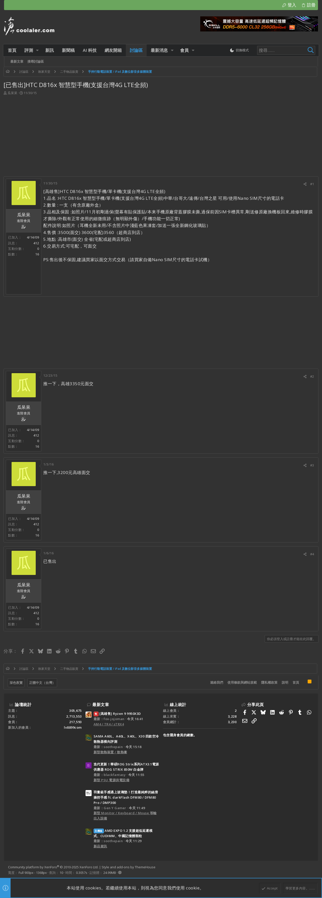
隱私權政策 (269, 682)
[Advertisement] (160, 133)
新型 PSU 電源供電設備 (112, 780)
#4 (312, 554)
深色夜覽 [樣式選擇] (16, 682)
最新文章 (100, 704)
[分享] (304, 184)
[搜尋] (282, 50)
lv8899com (73, 727)
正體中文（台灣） (43, 682)
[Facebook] (311, 870)
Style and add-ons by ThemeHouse (128, 867)
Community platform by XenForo (53, 867)
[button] (38, 50)
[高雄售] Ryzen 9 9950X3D (117, 713)
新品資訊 (100, 846)
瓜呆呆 (13, 93)
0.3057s (81, 872)
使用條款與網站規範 (241, 682)
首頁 (295, 682)
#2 (312, 376)
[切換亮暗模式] (237, 50)
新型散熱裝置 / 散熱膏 (110, 752)
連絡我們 (216, 682)
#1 (312, 184)
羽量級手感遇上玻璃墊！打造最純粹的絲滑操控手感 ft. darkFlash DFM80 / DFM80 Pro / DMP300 (126, 797)
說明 (284, 682)
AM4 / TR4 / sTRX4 (109, 724)
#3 (312, 465)
